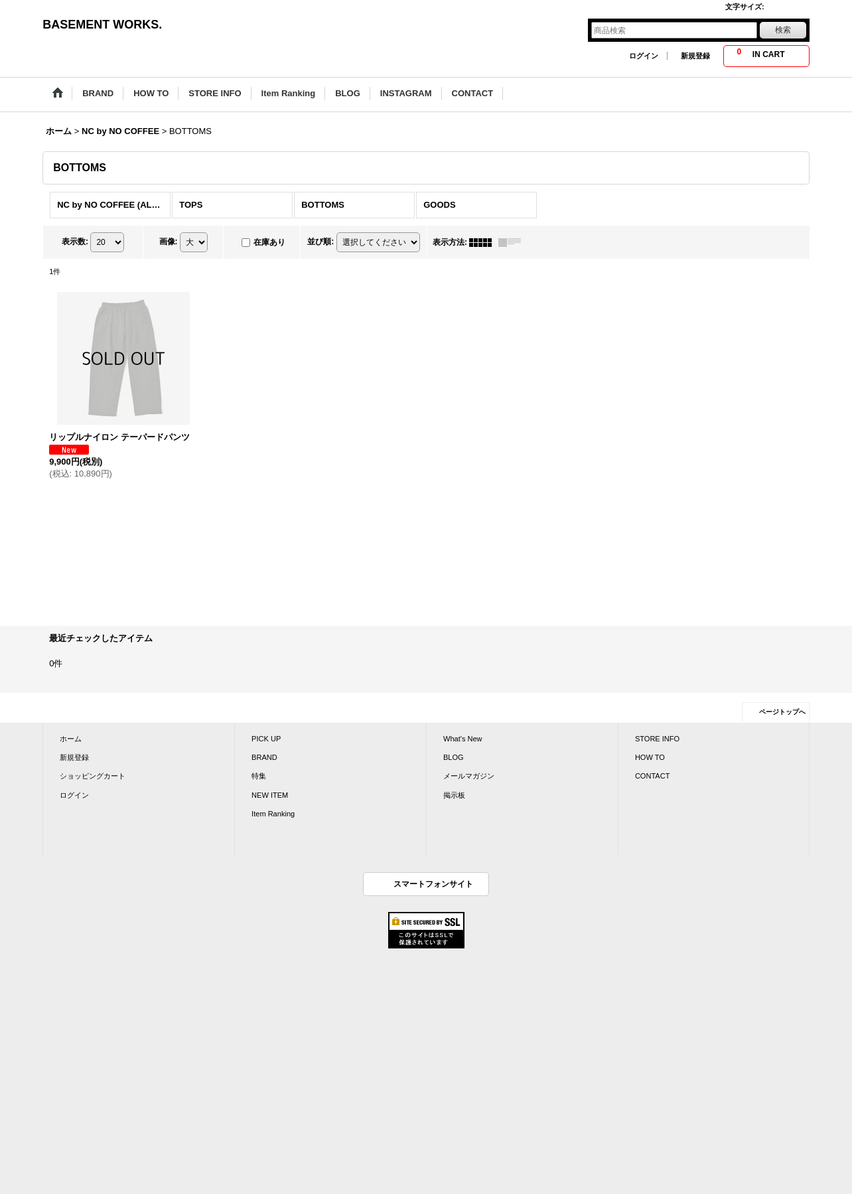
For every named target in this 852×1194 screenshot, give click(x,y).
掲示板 (454, 795)
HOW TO (650, 757)
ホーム (71, 739)
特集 (258, 776)
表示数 (75, 241)
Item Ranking (273, 814)
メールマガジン (468, 776)
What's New (462, 739)
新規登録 (695, 56)
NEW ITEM (269, 795)
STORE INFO (657, 739)
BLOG (453, 757)
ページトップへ (782, 711)
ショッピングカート (92, 776)
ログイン (643, 56)
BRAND (264, 757)
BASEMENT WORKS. (102, 24)
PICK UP (266, 739)
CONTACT (652, 776)
